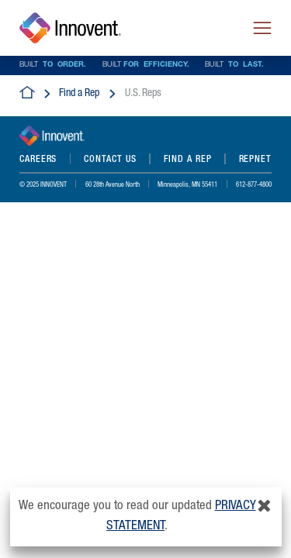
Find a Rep (79, 93)
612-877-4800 (254, 185)
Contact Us (110, 159)
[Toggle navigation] (262, 28)
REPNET (255, 159)
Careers (38, 159)
